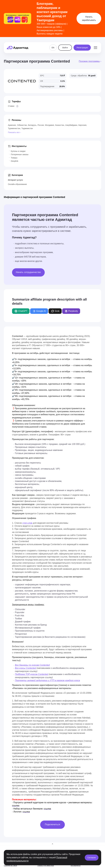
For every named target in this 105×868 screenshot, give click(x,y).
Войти (65, 45)
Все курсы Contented (25, 668)
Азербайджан (71, 125)
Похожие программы (89, 61)
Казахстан (59, 125)
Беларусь (32, 125)
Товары (14, 158)
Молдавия (49, 125)
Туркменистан (14, 128)
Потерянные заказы (19, 154)
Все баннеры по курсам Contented (32, 665)
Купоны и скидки (18, 151)
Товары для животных (45, 865)
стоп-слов (27, 523)
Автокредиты (75, 865)
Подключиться (52, 824)
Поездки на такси (10, 865)
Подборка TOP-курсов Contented (31, 674)
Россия (41, 125)
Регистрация (82, 45)
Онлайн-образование (17, 184)
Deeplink (14, 161)
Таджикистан (27, 128)
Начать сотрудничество (28, 272)
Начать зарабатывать (89, 18)
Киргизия (82, 125)
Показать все (14, 132)
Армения (12, 125)
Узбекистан (22, 125)
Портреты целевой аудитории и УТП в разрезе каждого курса (47, 680)
